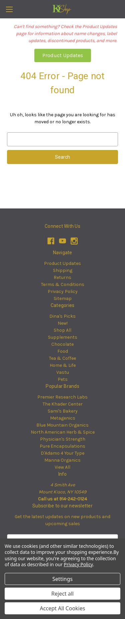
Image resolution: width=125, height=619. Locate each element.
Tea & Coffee (62, 358)
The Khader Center (63, 404)
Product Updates (62, 55)
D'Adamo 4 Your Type (62, 453)
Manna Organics (62, 460)
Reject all (62, 593)
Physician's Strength (62, 439)
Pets (63, 379)
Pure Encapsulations (62, 446)
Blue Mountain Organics (62, 425)
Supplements (62, 337)
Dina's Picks (62, 316)
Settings (62, 579)
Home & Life (63, 365)
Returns (62, 277)
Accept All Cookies (62, 608)
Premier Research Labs (62, 397)
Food (62, 351)
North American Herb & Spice (63, 432)
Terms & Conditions (62, 284)
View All (62, 467)
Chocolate (62, 344)
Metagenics (62, 418)
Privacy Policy (63, 291)
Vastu (62, 372)
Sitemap (63, 298)
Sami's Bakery (63, 411)
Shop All (62, 330)
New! (63, 323)
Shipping (62, 270)
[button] (62, 55)
